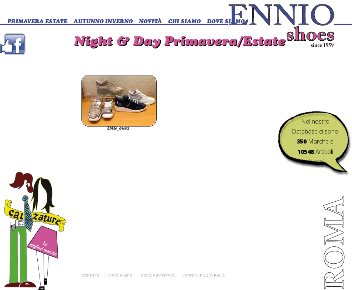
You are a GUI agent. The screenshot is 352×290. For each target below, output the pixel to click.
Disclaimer (119, 275)
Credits (90, 275)
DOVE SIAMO (226, 22)
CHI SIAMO (184, 22)
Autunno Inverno (103, 22)
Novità (150, 22)
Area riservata (158, 275)
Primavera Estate (37, 22)
